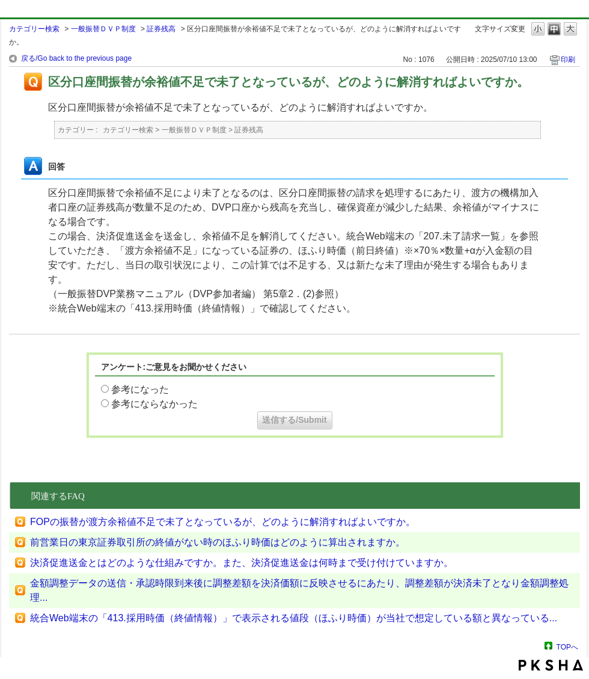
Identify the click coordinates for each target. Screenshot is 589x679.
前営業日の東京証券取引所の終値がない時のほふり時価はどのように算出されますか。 (217, 542)
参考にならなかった (154, 404)
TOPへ (567, 647)
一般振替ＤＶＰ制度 (103, 29)
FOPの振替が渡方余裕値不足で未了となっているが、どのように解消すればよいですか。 (222, 522)
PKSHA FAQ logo (551, 665)
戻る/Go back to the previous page (76, 58)
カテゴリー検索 (34, 29)
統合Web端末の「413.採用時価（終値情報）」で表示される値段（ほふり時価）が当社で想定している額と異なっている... (293, 618)
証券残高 (161, 29)
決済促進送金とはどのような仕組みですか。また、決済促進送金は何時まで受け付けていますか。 (241, 563)
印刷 (568, 59)
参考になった (140, 389)
